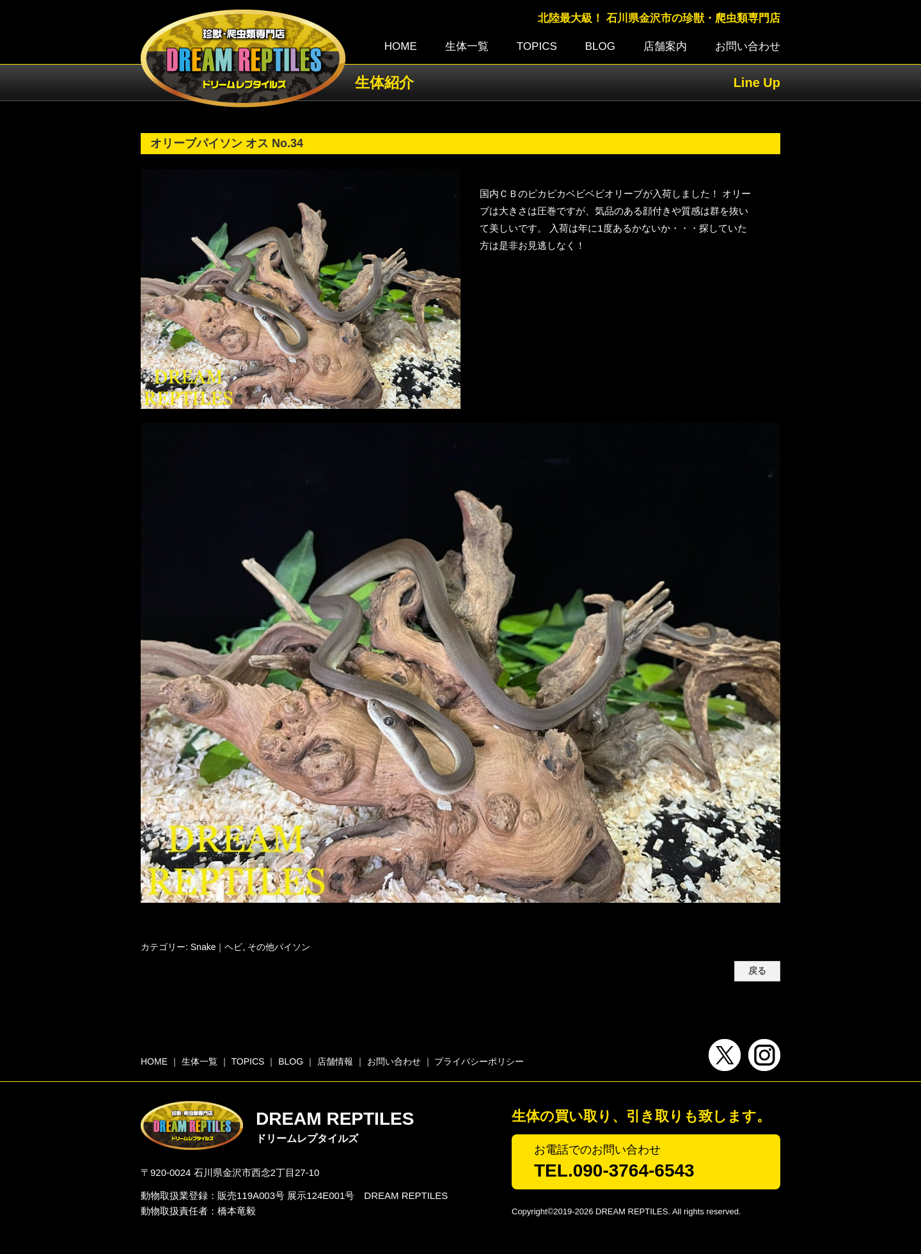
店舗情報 (335, 1061)
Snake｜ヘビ (217, 947)
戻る (757, 971)
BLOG (600, 46)
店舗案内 (665, 46)
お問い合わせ (747, 46)
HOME (400, 46)
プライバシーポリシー (479, 1061)
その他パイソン (279, 947)
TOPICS (537, 46)
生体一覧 (467, 46)
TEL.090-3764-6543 (614, 1170)
